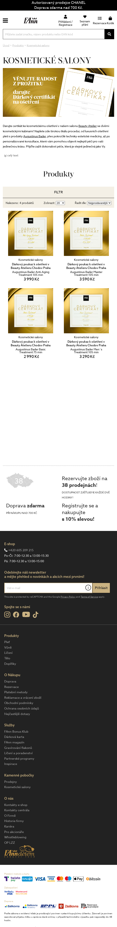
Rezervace (11, 687)
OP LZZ (9, 842)
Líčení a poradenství (18, 753)
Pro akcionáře (14, 832)
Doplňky (10, 664)
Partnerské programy (19, 758)
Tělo (7, 658)
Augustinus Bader (34, 136)
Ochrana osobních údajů (21, 708)
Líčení (8, 653)
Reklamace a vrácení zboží (22, 697)
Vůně (8, 647)
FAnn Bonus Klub (16, 731)
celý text (12, 155)
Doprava (10, 681)
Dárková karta (14, 737)
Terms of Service (89, 597)
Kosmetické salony (17, 787)
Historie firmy (14, 821)
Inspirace (10, 764)
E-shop (9, 544)
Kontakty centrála (16, 810)
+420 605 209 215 (20, 550)
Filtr (58, 192)
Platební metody (16, 692)
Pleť (7, 642)
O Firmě (10, 815)
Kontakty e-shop (15, 805)
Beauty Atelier (87, 126)
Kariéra (9, 826)
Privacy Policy (68, 597)
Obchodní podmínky (18, 703)
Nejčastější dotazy (17, 714)
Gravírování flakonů (18, 748)
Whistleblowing (15, 837)
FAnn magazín (14, 742)
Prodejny (10, 782)
